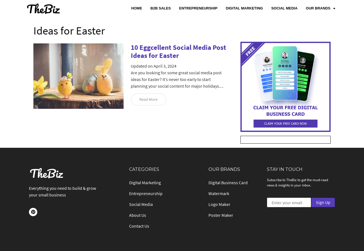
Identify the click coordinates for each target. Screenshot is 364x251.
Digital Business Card (228, 182)
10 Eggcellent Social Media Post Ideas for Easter (178, 51)
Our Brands (320, 8)
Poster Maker (220, 215)
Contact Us (139, 226)
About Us (137, 215)
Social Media (284, 8)
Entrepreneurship (198, 8)
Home (136, 8)
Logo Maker (219, 204)
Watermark (218, 193)
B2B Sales (161, 8)
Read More (148, 99)
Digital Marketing (244, 8)
